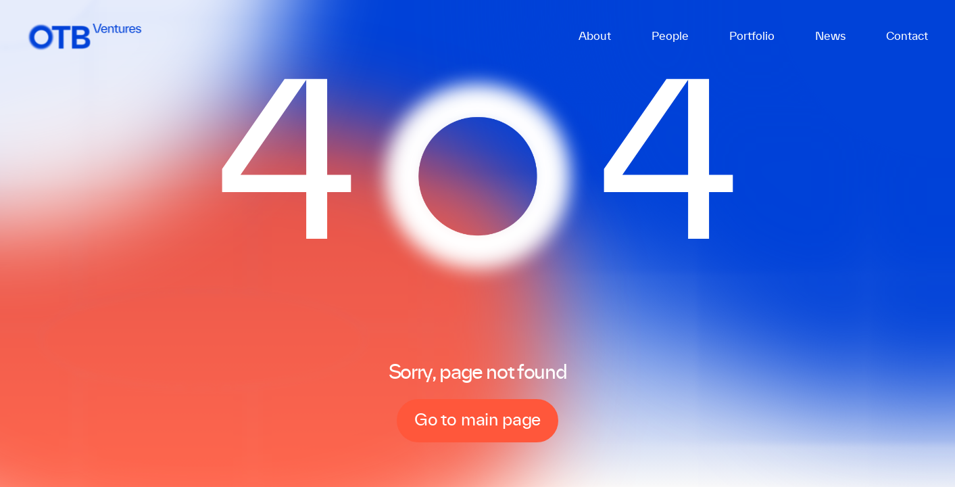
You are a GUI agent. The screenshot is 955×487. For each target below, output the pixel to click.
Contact (907, 36)
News (830, 36)
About (595, 36)
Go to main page (477, 421)
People (670, 36)
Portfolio (752, 36)
